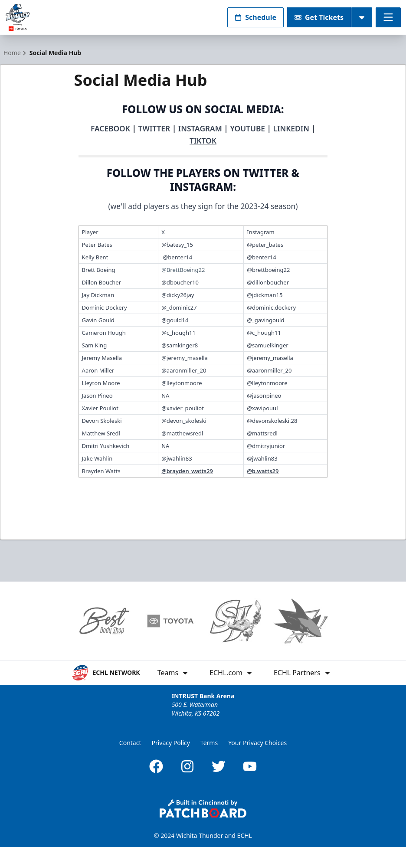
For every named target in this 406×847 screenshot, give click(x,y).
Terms (209, 743)
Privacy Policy (171, 743)
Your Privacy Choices (257, 743)
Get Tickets (319, 17)
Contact (130, 743)
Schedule (255, 17)
